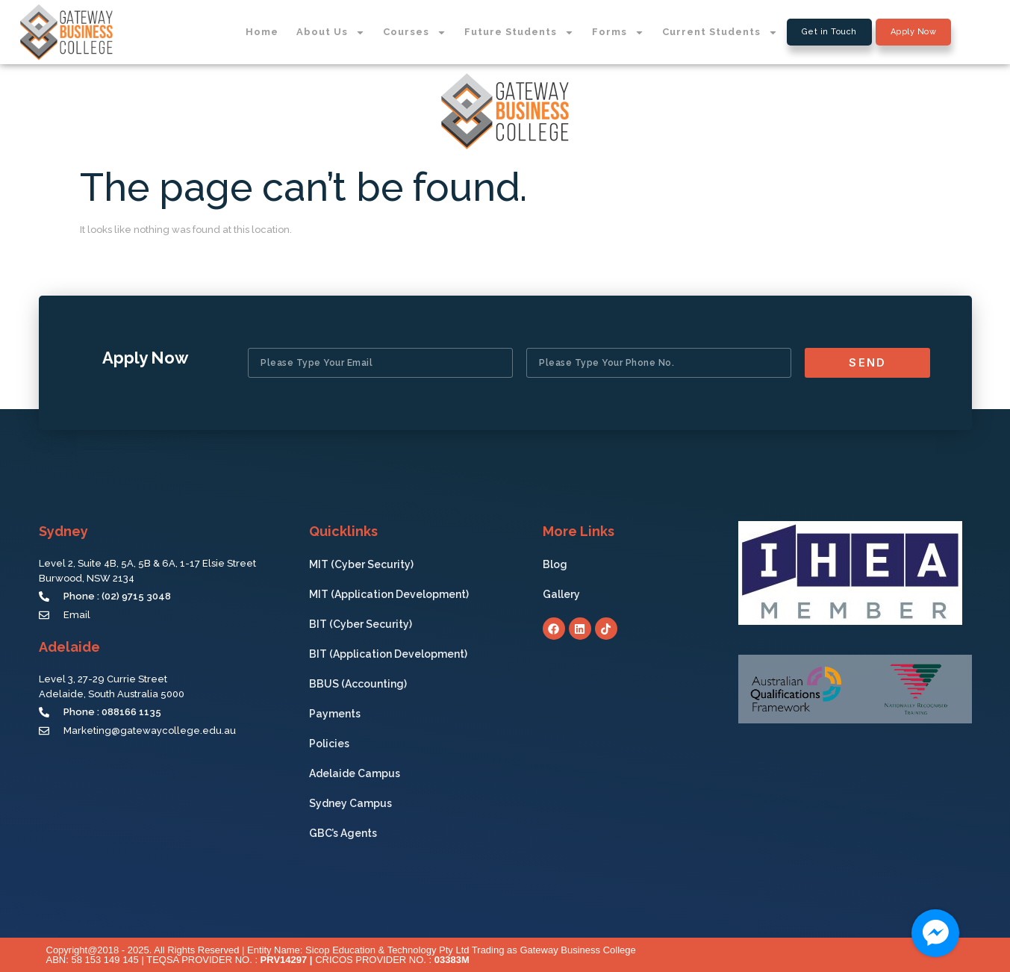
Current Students (720, 32)
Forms (618, 32)
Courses (414, 32)
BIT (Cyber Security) (360, 624)
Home (262, 31)
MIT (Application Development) (389, 594)
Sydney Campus (350, 803)
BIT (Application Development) (388, 654)
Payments (335, 714)
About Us (330, 32)
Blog (555, 564)
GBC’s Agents (343, 833)
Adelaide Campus (354, 773)
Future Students (519, 32)
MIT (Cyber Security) (361, 564)
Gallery (565, 594)
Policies (329, 744)
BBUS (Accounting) (358, 684)
